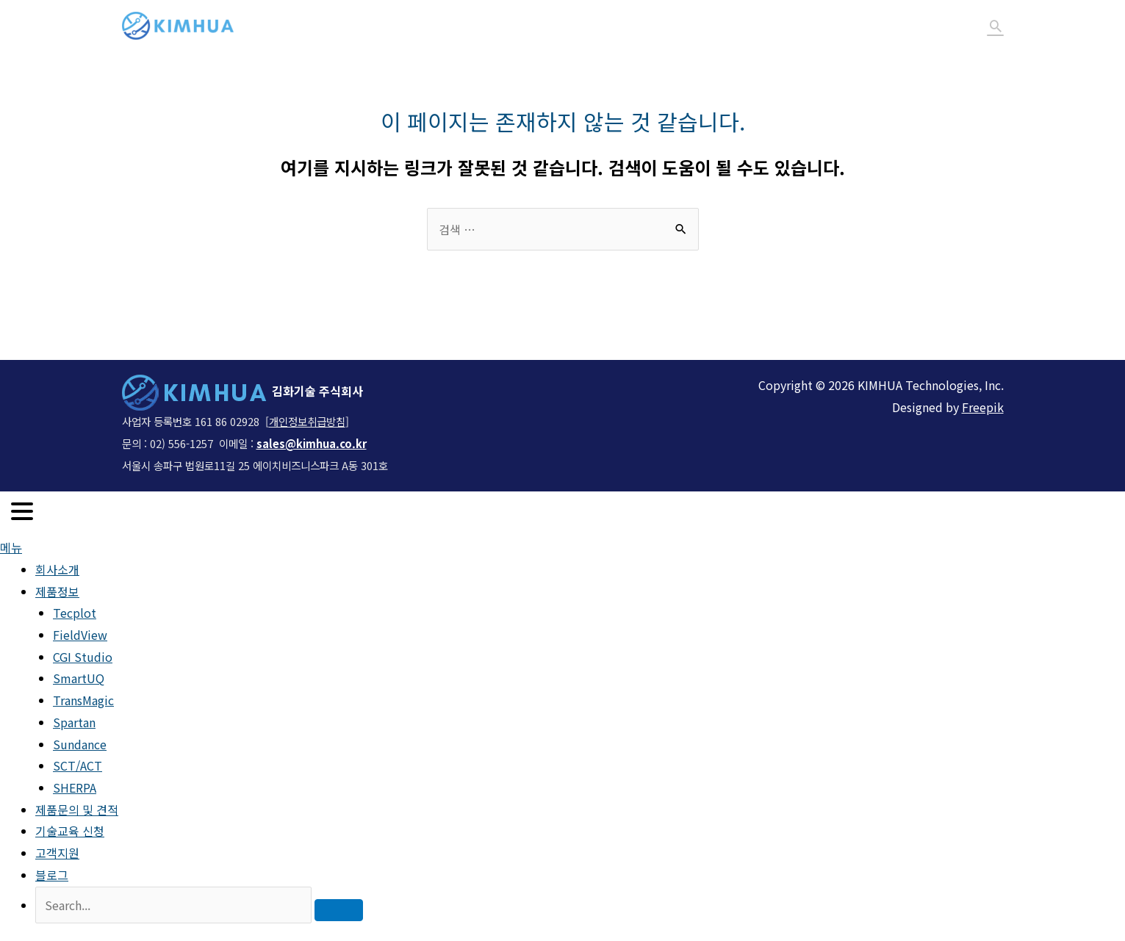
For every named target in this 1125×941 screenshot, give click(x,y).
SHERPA (74, 787)
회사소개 (504, 25)
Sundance (80, 744)
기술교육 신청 (791, 25)
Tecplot (74, 612)
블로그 (942, 25)
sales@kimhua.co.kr (311, 443)
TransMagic (83, 700)
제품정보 (576, 25)
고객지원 (876, 25)
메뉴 (11, 547)
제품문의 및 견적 (684, 25)
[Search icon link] (996, 26)
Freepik (983, 407)
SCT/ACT (77, 765)
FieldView (80, 634)
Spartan (74, 722)
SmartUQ (78, 678)
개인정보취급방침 (307, 421)
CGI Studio (82, 657)
